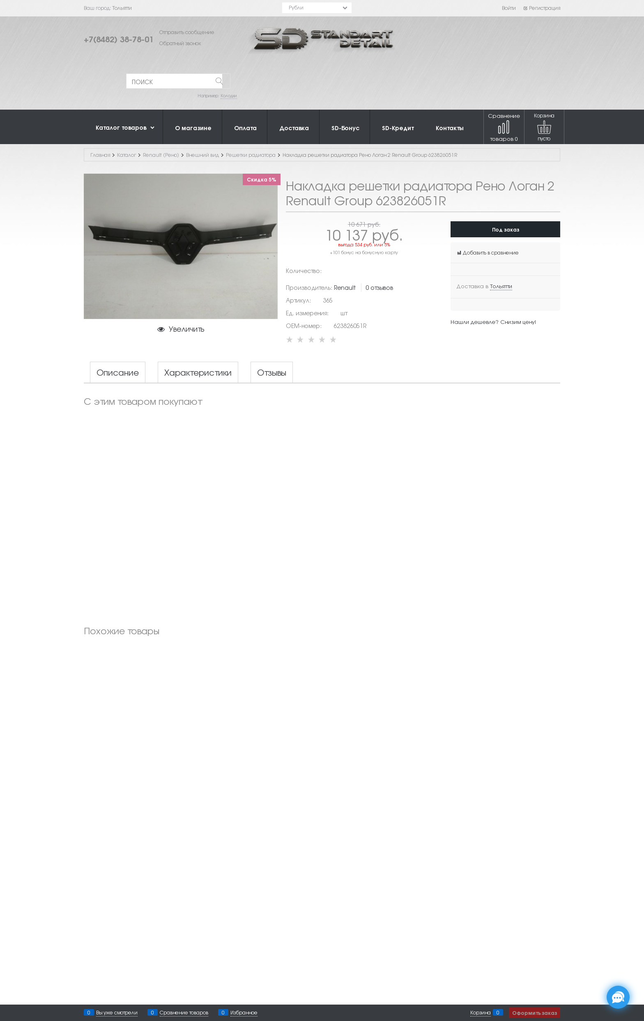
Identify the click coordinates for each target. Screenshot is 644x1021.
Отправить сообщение (186, 32)
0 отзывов (379, 287)
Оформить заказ (534, 1012)
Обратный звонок (180, 43)
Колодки (229, 95)
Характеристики (198, 372)
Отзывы (271, 372)
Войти (509, 7)
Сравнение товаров (504, 127)
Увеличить (186, 328)
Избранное (244, 1012)
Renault (345, 287)
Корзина (480, 1012)
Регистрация (541, 7)
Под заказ (505, 229)
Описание (118, 372)
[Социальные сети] (618, 997)
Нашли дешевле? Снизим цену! (493, 322)
